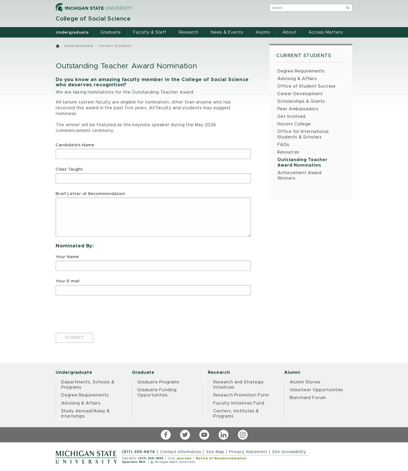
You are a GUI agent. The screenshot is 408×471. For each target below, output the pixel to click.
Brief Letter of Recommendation (153, 214)
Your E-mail (153, 287)
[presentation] (95, 312)
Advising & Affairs (297, 79)
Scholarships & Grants (301, 101)
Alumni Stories (305, 382)
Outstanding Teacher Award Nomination (302, 162)
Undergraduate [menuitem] (72, 32)
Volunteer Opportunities (316, 390)
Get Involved (291, 116)
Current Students (115, 46)
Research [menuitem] (189, 32)
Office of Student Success (306, 86)
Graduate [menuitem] (110, 32)
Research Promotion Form (241, 395)
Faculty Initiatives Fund (238, 403)
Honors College (294, 124)
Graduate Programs (158, 382)
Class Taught (153, 175)
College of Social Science (93, 19)
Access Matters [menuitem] (326, 32)
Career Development (300, 94)
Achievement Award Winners (299, 175)
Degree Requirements (301, 71)
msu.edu (184, 458)
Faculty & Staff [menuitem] (150, 32)
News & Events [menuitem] (227, 32)
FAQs (283, 145)
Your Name (153, 263)
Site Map (215, 452)
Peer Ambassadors (297, 109)
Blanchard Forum (308, 398)
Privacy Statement (248, 452)
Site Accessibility (289, 452)
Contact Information (180, 452)
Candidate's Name (153, 151)
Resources (288, 152)
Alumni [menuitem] (263, 32)
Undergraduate (79, 46)
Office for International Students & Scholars (303, 134)
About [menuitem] (289, 32)
